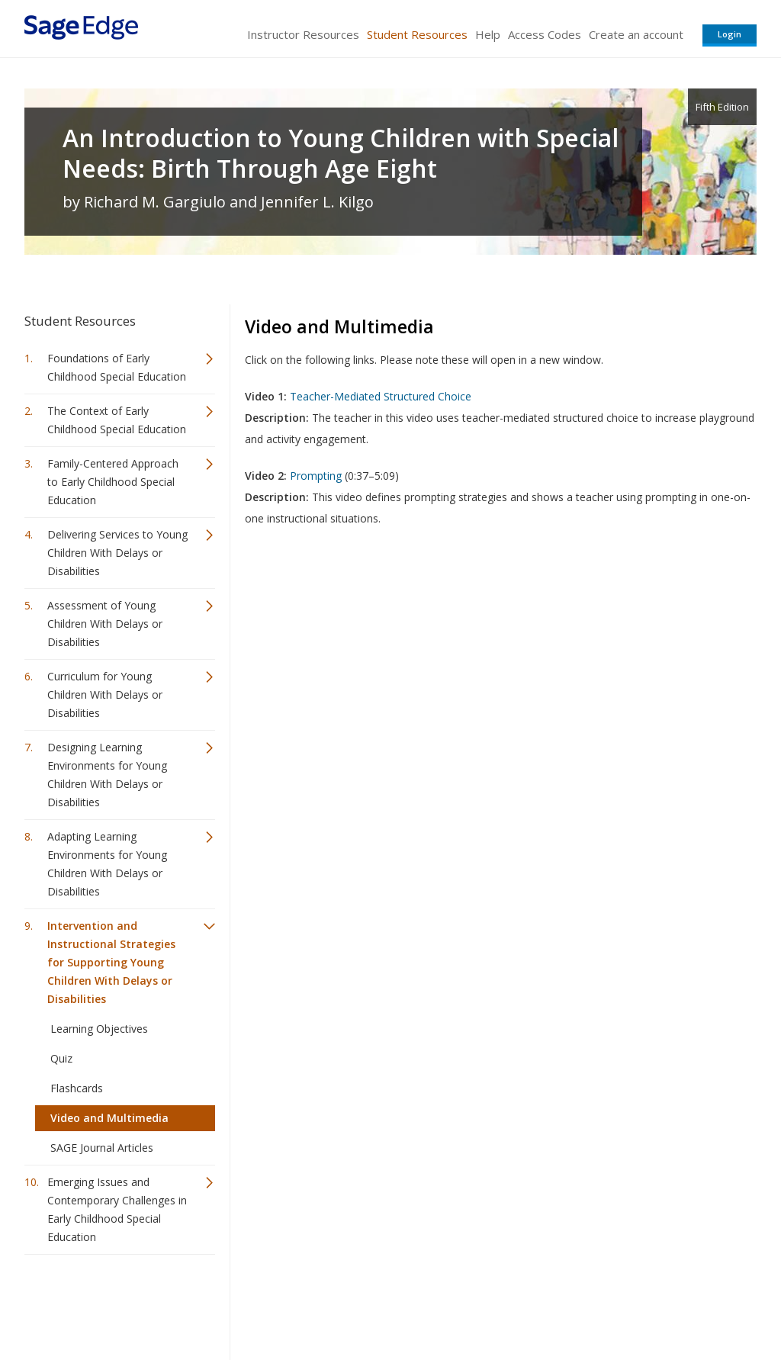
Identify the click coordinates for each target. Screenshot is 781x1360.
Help (487, 34)
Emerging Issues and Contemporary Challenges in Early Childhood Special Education (117, 1209)
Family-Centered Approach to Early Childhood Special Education (112, 481)
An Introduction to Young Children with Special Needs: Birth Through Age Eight (341, 153)
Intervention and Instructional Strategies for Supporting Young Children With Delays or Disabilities (111, 962)
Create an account (636, 34)
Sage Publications (111, 1303)
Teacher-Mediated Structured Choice (380, 396)
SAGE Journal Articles (101, 1147)
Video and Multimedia (109, 1118)
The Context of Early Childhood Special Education (116, 419)
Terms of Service (477, 1303)
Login (729, 34)
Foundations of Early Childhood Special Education (116, 367)
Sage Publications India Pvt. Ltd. (246, 1303)
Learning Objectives (99, 1028)
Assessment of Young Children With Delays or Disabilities (104, 623)
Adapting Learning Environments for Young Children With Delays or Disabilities (107, 864)
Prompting (316, 475)
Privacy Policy (655, 1303)
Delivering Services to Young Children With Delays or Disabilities (117, 552)
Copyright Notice (570, 1303)
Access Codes (544, 34)
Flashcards (76, 1088)
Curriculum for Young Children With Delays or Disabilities (104, 694)
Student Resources (417, 34)
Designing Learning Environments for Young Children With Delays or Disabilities (107, 774)
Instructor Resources (303, 34)
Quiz (61, 1058)
